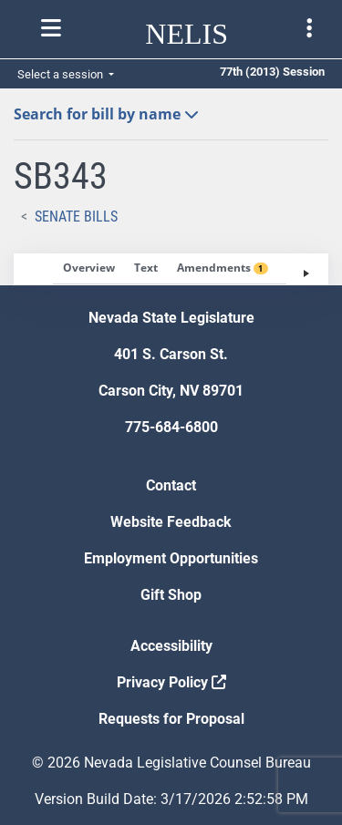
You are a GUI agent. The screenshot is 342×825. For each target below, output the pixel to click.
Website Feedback (171, 522)
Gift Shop (171, 594)
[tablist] (171, 269)
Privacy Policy (171, 682)
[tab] (89, 269)
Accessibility (171, 646)
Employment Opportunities (171, 558)
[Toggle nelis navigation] (51, 28)
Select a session (61, 74)
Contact (171, 485)
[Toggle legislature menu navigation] (309, 28)
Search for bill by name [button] (106, 114)
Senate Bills (76, 216)
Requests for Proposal (171, 718)
